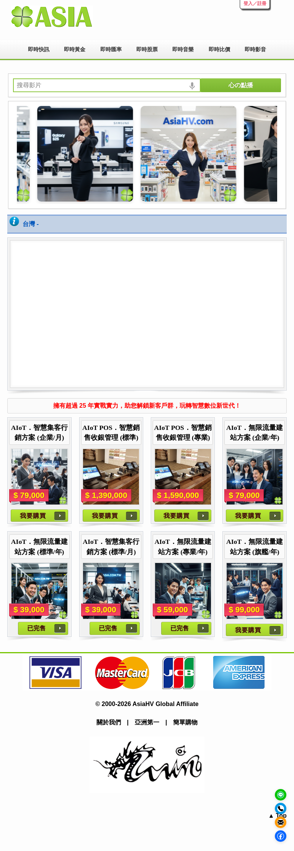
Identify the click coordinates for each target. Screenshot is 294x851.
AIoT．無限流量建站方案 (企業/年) (254, 432)
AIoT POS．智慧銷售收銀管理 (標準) (111, 432)
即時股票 (147, 49)
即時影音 (255, 49)
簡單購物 (185, 722)
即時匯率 (111, 49)
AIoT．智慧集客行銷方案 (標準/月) (111, 546)
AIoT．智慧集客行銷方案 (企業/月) (39, 432)
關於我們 (108, 722)
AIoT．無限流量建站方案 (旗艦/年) (254, 546)
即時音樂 (183, 49)
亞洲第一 (147, 722)
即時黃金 (74, 49)
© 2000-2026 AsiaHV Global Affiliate (146, 704)
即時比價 (219, 49)
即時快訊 (38, 49)
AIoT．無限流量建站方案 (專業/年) (183, 546)
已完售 (36, 628)
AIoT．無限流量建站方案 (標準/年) (39, 546)
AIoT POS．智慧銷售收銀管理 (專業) (182, 432)
